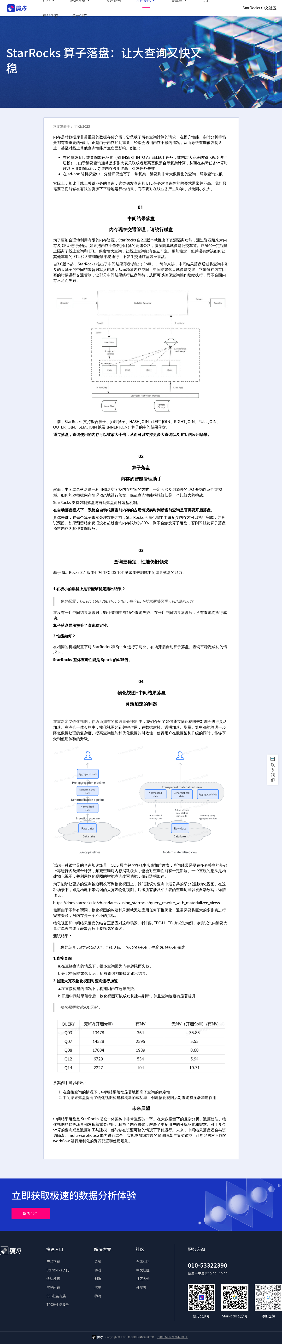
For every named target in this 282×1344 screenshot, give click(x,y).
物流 (97, 1295)
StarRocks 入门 (58, 1270)
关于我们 (219, 8)
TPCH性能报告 (58, 1304)
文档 (175, 8)
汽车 (97, 1287)
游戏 (97, 1270)
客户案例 (99, 8)
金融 (97, 1261)
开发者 (141, 1287)
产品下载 (53, 1261)
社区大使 (143, 1278)
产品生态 (195, 8)
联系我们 (30, 1213)
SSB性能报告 (56, 1295)
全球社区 (143, 1261)
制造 (97, 1278)
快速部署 (53, 1278)
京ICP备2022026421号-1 (172, 1337)
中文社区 (143, 1270)
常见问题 (53, 1287)
